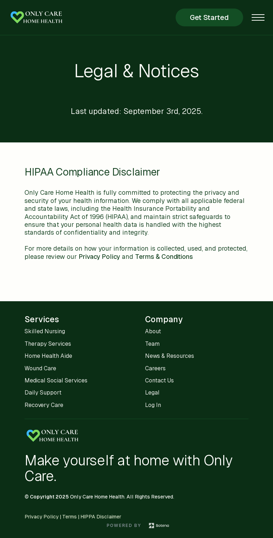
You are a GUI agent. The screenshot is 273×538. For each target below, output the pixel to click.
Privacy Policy (99, 256)
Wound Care (40, 368)
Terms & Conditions (164, 256)
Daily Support (43, 392)
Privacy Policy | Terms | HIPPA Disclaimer (73, 516)
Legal (152, 392)
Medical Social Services (56, 380)
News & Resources (169, 355)
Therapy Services (48, 343)
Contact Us (159, 380)
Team (152, 343)
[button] (258, 17)
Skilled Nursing (45, 331)
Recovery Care (44, 405)
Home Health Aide (48, 355)
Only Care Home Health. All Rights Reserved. (122, 497)
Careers (155, 368)
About (153, 331)
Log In (153, 405)
